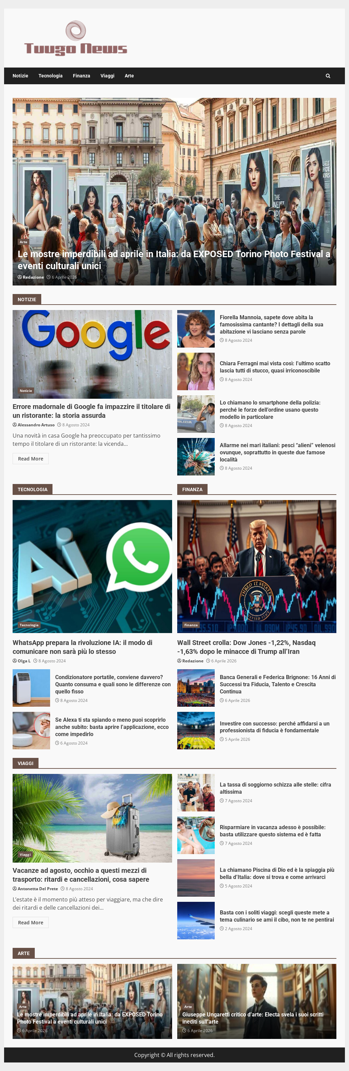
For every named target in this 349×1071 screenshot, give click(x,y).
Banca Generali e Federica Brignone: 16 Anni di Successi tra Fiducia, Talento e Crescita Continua (196, 688)
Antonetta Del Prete (38, 889)
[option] (174, 191)
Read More (30, 458)
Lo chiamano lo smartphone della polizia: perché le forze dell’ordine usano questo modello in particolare (196, 414)
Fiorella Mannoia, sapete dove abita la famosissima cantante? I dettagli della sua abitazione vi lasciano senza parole (196, 329)
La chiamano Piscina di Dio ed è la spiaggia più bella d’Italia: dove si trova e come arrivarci (196, 878)
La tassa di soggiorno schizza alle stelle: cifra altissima (196, 792)
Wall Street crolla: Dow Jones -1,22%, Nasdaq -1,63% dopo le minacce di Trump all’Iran (257, 566)
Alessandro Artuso (36, 425)
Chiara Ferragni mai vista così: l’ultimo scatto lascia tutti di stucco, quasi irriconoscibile (196, 371)
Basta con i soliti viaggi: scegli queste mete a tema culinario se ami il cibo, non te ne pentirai (196, 920)
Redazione (33, 277)
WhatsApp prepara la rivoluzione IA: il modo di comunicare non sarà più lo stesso (92, 566)
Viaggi (108, 75)
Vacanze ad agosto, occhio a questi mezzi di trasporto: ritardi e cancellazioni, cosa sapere (92, 818)
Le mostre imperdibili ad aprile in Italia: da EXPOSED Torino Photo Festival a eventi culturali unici (174, 191)
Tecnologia (51, 75)
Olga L (24, 661)
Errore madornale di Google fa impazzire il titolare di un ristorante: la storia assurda (92, 354)
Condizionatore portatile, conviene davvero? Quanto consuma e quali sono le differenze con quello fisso (31, 688)
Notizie (20, 75)
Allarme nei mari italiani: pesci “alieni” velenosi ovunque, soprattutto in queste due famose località (196, 456)
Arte (129, 75)
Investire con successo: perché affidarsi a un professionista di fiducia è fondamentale (196, 730)
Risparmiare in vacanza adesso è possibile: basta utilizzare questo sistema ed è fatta (196, 835)
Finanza (81, 75)
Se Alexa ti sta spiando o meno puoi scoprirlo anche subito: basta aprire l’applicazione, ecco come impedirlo (31, 730)
